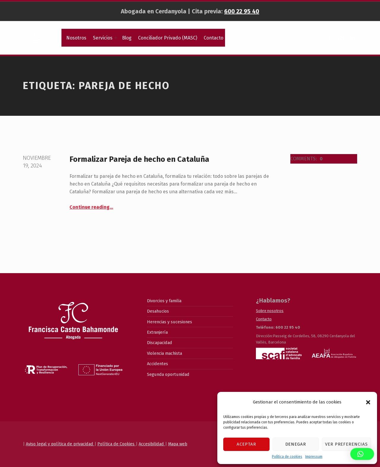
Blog (127, 38)
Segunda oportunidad (168, 374)
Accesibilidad (152, 444)
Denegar (295, 444)
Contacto (213, 38)
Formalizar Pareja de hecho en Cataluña (139, 159)
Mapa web (177, 444)
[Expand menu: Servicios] (115, 37)
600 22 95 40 (241, 11)
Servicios (103, 38)
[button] (368, 402)
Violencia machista (164, 353)
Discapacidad (159, 342)
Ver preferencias (346, 444)
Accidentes (157, 363)
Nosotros (76, 38)
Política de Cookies (116, 444)
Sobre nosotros (270, 310)
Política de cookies (287, 457)
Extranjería (157, 332)
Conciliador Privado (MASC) (167, 38)
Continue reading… (91, 207)
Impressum (313, 457)
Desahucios (158, 311)
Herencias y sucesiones (169, 321)
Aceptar (246, 444)
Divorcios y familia (164, 300)
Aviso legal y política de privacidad (60, 444)
